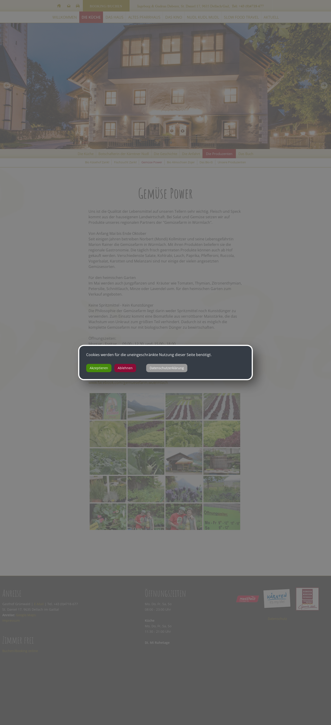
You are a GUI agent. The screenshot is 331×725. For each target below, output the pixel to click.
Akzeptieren (99, 368)
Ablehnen (125, 368)
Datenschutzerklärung (167, 368)
